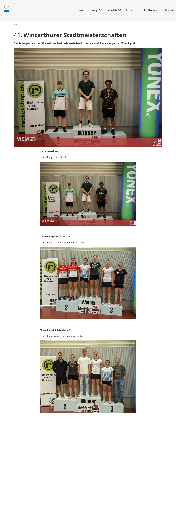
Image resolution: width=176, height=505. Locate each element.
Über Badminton (151, 10)
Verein (132, 10)
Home (80, 10)
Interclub (114, 10)
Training (95, 10)
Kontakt (169, 10)
